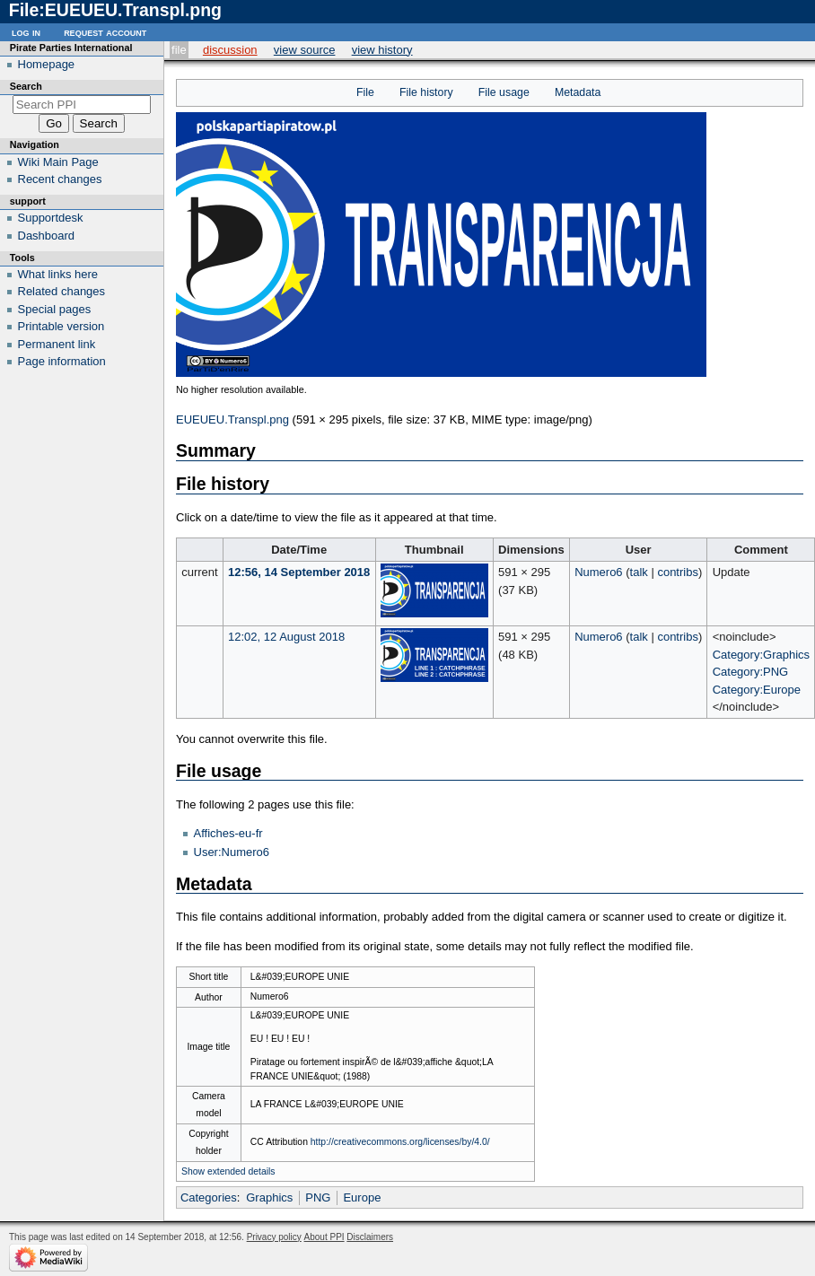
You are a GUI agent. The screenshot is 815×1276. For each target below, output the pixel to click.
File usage (504, 92)
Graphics (269, 1197)
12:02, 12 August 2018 (286, 636)
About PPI (324, 1237)
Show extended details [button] (228, 1171)
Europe (362, 1197)
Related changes (62, 291)
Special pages (55, 309)
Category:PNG (751, 671)
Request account (105, 32)
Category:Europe (757, 689)
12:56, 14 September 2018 (299, 572)
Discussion (230, 50)
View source (305, 50)
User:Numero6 (232, 852)
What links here (58, 274)
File (179, 50)
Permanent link (57, 344)
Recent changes (60, 179)
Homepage (46, 64)
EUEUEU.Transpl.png (232, 419)
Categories (208, 1197)
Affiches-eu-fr (228, 833)
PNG (317, 1197)
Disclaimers (369, 1237)
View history (382, 50)
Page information (62, 361)
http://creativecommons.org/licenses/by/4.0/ (400, 1142)
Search (26, 86)
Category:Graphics (761, 654)
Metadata (577, 92)
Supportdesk (50, 217)
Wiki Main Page (58, 162)
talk (639, 572)
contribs (677, 572)
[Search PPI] (82, 104)
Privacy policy (274, 1237)
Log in (26, 32)
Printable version (61, 326)
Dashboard (46, 235)
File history (426, 92)
